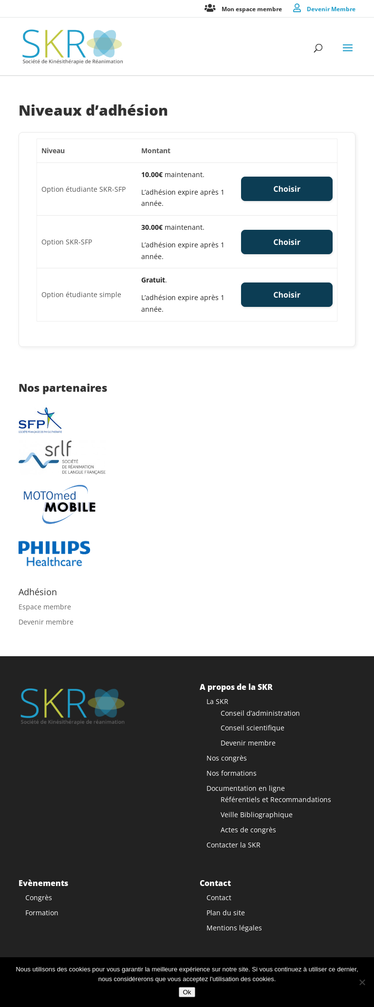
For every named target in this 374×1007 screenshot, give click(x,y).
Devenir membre (46, 621)
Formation (41, 912)
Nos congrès (226, 758)
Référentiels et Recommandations (276, 799)
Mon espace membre (252, 8)
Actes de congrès (248, 829)
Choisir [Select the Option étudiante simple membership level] (286, 294)
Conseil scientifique (252, 727)
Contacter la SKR (233, 844)
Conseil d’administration (260, 713)
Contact (218, 897)
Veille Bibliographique (257, 814)
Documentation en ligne (245, 788)
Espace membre (45, 606)
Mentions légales (234, 927)
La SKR (217, 701)
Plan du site (225, 912)
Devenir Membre (331, 8)
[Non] (362, 982)
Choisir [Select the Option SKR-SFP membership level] (286, 242)
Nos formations (231, 773)
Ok (187, 992)
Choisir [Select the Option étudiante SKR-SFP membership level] (286, 188)
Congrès (38, 897)
